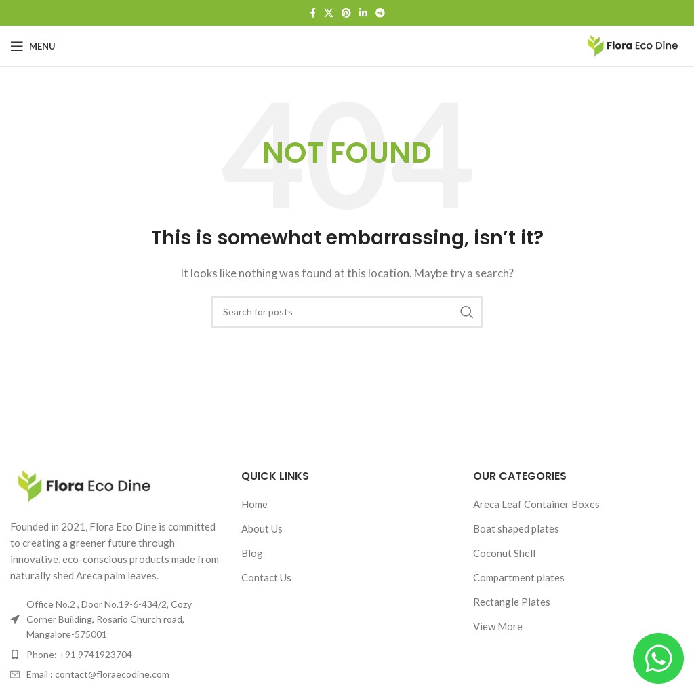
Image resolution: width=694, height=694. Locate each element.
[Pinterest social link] (346, 13)
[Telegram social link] (380, 13)
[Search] (347, 312)
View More (498, 626)
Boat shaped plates (516, 528)
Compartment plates (519, 577)
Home (254, 504)
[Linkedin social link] (363, 13)
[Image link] (84, 485)
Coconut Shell (504, 553)
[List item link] (115, 654)
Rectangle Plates (511, 602)
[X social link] (329, 13)
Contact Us (266, 577)
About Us (262, 528)
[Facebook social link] (313, 13)
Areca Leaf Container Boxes (536, 504)
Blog (252, 553)
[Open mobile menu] (32, 46)
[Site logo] (633, 45)
